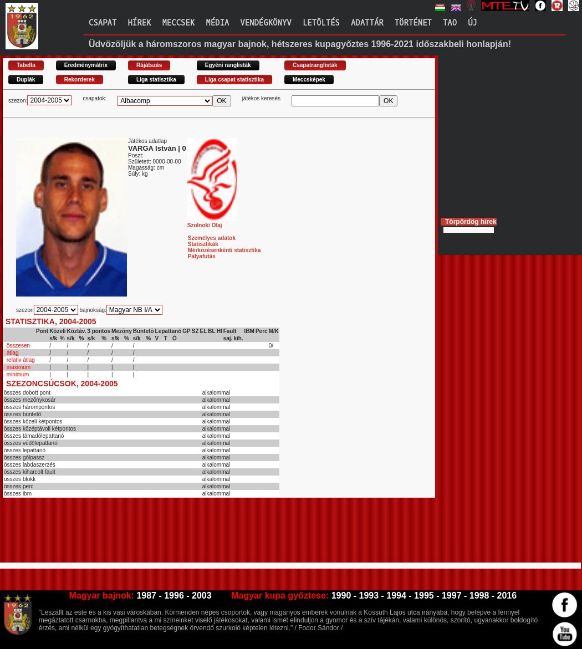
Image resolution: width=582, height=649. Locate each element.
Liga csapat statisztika (234, 79)
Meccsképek (309, 79)
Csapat (102, 23)
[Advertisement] (204, 535)
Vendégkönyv (265, 23)
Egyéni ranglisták (228, 65)
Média (217, 23)
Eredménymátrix (86, 65)
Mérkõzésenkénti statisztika (224, 250)
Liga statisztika (156, 79)
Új (472, 23)
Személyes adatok (212, 238)
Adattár (367, 23)
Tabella (26, 65)
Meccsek (178, 23)
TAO (450, 23)
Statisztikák (203, 244)
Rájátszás (149, 65)
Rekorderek (79, 79)
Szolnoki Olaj (212, 222)
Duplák (26, 79)
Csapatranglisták (315, 65)
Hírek (139, 23)
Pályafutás (202, 256)
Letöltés (321, 23)
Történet (413, 23)
